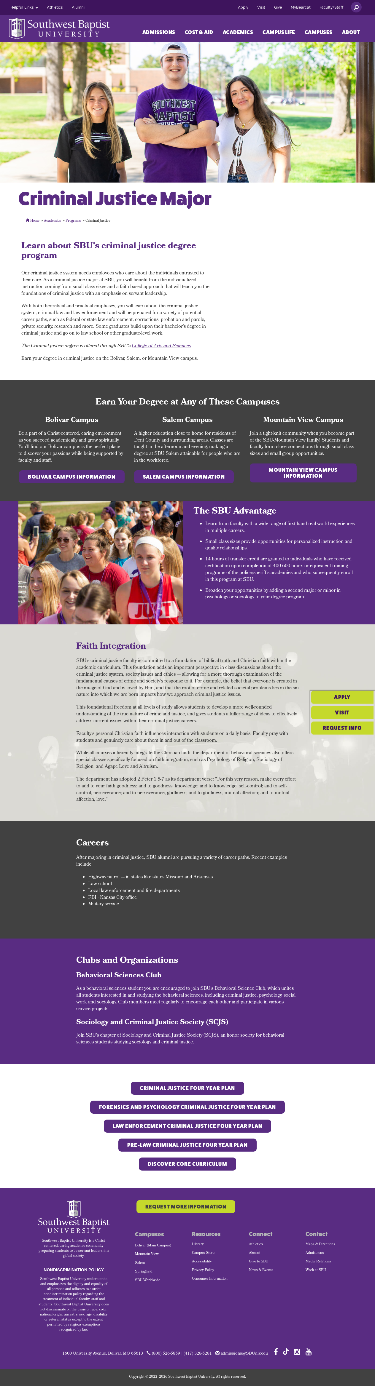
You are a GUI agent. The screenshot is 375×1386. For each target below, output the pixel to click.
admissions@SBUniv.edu (244, 1353)
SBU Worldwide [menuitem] (147, 1280)
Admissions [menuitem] (315, 1253)
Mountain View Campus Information (303, 473)
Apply (243, 7)
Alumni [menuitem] (254, 1253)
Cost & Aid (199, 32)
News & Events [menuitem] (261, 1270)
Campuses (319, 32)
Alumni (78, 7)
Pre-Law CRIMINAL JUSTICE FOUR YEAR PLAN (187, 1145)
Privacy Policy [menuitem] (203, 1270)
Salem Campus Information (184, 477)
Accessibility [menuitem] (202, 1262)
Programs (73, 221)
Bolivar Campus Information (71, 477)
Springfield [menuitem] (143, 1272)
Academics (238, 32)
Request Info (342, 709)
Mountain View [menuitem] (147, 1254)
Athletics (55, 7)
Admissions (158, 32)
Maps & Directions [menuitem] (320, 1245)
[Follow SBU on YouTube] (309, 1351)
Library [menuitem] (198, 1245)
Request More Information (185, 1207)
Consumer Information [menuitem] (210, 1279)
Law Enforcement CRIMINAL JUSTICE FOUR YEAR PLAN (187, 1126)
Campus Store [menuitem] (203, 1253)
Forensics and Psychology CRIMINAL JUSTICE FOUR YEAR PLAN (187, 1107)
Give (278, 7)
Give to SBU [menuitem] (258, 1262)
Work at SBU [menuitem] (316, 1270)
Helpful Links (24, 7)
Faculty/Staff (332, 7)
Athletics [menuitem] (256, 1245)
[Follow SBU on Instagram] (297, 1351)
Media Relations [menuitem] (318, 1262)
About (351, 32)
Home (32, 221)
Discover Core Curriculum (187, 1164)
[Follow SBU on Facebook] (276, 1351)
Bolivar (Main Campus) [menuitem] (153, 1246)
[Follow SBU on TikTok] (286, 1351)
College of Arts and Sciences (161, 346)
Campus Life (279, 32)
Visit (261, 7)
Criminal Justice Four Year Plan (187, 1088)
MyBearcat (301, 7)
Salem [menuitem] (140, 1263)
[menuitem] (24, 7)
